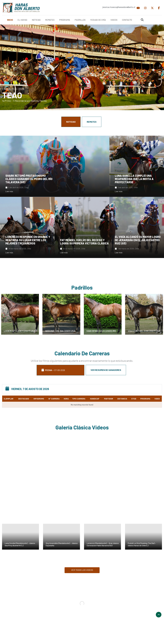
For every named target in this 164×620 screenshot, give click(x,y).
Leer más (9, 191)
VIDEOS (113, 19)
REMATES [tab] (91, 121)
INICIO (10, 19)
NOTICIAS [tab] (71, 121)
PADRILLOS (80, 19)
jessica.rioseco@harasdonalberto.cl (118, 7)
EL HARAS (22, 19)
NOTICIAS (36, 19)
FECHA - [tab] (60, 370)
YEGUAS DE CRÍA (98, 19)
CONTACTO (127, 19)
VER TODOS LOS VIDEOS (82, 570)
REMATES (49, 19)
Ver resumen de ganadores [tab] (106, 370)
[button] (4, 66)
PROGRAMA (64, 19)
